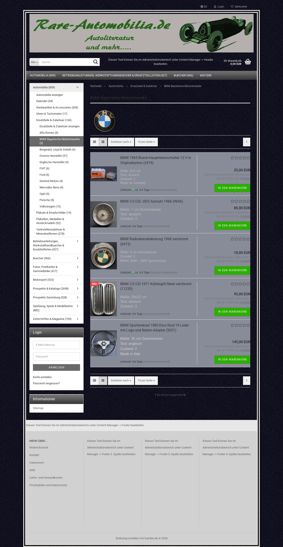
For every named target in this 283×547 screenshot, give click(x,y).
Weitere (206, 75)
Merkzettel (239, 6)
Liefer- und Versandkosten (46, 477)
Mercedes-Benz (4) (51, 187)
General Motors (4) (51, 181)
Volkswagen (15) (50, 206)
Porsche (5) (47, 200)
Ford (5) (44, 174)
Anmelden (57, 367)
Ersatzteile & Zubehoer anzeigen (60, 126)
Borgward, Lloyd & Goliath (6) (58, 149)
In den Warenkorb (232, 187)
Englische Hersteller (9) (54, 162)
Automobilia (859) (43, 75)
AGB (32, 470)
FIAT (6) (45, 168)
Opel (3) (45, 193)
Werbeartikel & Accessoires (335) (57, 107)
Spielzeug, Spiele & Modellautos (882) (53, 308)
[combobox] (121, 142)
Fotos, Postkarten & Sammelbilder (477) (45, 269)
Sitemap (38, 408)
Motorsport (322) (43, 279)
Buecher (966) (183, 75)
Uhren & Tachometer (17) (51, 113)
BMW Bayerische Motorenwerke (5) (60, 141)
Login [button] (219, 6)
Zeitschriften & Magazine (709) (52, 319)
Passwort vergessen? (46, 383)
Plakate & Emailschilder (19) (53, 212)
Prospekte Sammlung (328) (50, 297)
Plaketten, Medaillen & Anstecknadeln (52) (50, 221)
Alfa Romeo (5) (49, 132)
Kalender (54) (44, 101)
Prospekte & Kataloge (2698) (51, 288)
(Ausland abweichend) (163, 189)
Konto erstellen (42, 377)
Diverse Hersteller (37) (54, 155)
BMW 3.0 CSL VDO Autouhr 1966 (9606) (151, 201)
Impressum (36, 462)
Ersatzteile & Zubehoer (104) (54, 120)
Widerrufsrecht (38, 447)
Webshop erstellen (127, 538)
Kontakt (34, 455)
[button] (203, 6)
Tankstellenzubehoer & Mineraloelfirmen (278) (50, 231)
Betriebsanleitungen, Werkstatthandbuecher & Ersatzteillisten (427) (114, 75)
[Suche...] (34, 62)
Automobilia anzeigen (49, 95)
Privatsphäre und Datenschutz (48, 485)
